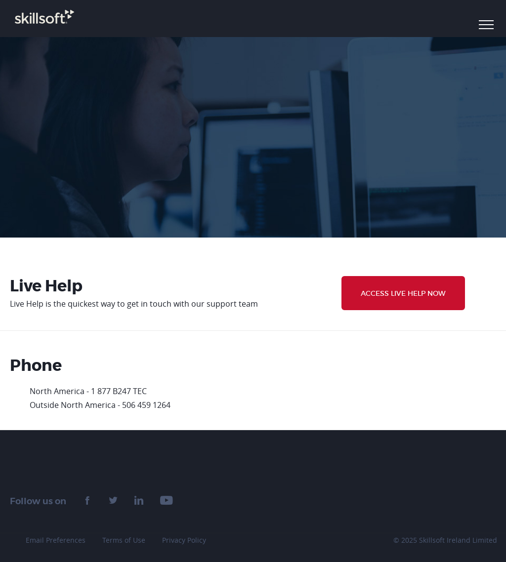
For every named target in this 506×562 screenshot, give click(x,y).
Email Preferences (55, 540)
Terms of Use (123, 540)
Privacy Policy (184, 540)
